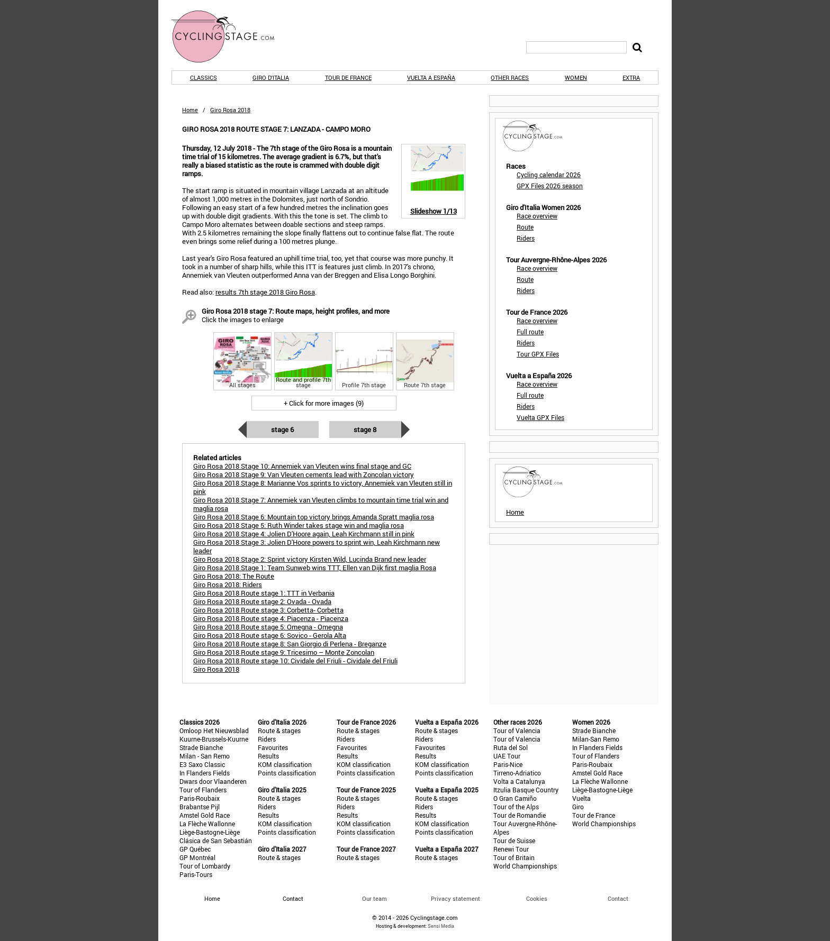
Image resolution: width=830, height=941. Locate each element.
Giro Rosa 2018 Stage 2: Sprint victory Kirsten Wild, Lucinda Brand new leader (309, 559)
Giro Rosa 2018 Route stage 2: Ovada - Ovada (262, 601)
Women (576, 77)
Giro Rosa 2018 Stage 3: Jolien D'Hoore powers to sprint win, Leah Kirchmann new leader (316, 546)
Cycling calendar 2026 (549, 174)
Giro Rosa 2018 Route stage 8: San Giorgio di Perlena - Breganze (289, 643)
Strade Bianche (201, 747)
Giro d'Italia (270, 77)
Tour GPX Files (538, 354)
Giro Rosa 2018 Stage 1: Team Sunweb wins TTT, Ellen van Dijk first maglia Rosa (314, 567)
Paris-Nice (507, 764)
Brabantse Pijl (199, 806)
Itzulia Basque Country (525, 789)
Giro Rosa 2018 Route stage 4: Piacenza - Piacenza (270, 618)
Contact (618, 898)
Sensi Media (441, 925)
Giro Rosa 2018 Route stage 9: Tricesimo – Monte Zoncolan (283, 652)
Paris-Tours (195, 874)
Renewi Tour (511, 849)
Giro (578, 806)
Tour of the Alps (516, 806)
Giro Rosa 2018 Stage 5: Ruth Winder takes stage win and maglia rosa (298, 525)
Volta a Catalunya (519, 781)
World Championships (525, 866)
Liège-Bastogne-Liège (209, 832)
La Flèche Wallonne (207, 823)
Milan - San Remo (204, 756)
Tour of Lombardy (204, 866)
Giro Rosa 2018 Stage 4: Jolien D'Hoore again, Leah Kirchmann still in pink (303, 533)
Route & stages (279, 730)
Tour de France (348, 77)
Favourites (273, 747)
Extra (631, 77)
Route (525, 227)
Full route (530, 331)
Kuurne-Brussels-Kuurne (213, 739)
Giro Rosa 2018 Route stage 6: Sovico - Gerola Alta (269, 635)
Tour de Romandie (519, 815)
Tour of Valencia (516, 730)
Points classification (287, 773)
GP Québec (195, 849)
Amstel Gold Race (204, 815)
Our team (374, 898)
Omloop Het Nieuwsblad (214, 730)
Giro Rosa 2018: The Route (233, 576)
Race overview (537, 216)
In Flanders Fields (204, 773)
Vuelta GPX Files (540, 417)
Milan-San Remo (595, 739)
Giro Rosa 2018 (216, 669)
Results (268, 756)
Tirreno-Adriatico (517, 773)
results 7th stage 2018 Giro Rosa (265, 292)
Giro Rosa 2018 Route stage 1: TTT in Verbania (264, 593)
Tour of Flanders (203, 789)
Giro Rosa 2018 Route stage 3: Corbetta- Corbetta (268, 610)
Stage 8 (365, 429)
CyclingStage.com (230, 36)
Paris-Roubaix (199, 798)
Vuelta (581, 798)
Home (190, 110)
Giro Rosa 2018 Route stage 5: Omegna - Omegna (268, 627)
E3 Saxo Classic (202, 764)
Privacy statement (455, 898)
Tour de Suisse (514, 840)
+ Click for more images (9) (324, 403)
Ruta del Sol (510, 747)
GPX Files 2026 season (550, 185)
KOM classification (285, 764)
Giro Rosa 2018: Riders (227, 584)
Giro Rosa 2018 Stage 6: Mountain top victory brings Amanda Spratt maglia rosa (313, 517)
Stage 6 (282, 429)
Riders (526, 238)
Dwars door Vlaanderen (213, 781)
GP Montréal (197, 857)
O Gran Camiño (515, 798)
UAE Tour (506, 756)
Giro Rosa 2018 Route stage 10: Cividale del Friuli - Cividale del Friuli (295, 660)
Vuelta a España (431, 77)
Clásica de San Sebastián (215, 840)
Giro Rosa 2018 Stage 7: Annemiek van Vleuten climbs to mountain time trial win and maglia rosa (320, 504)
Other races (510, 77)
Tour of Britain (514, 857)
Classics (203, 77)
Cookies (536, 898)
